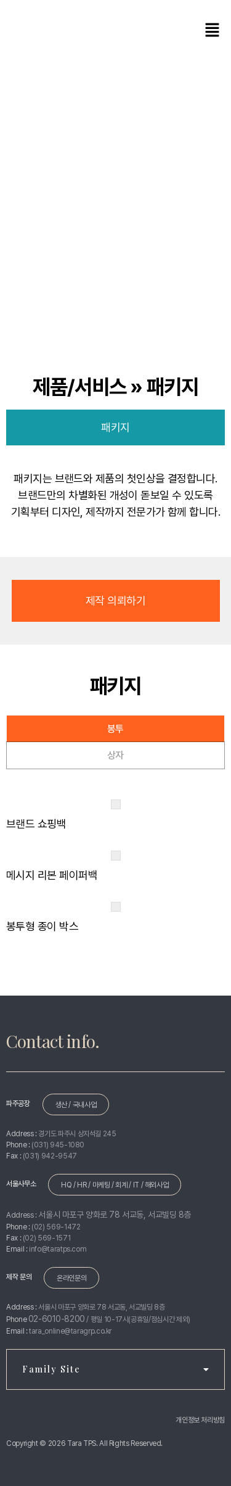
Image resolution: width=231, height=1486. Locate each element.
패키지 (115, 427)
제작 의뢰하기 (115, 600)
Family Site (115, 1369)
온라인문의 (71, 1278)
